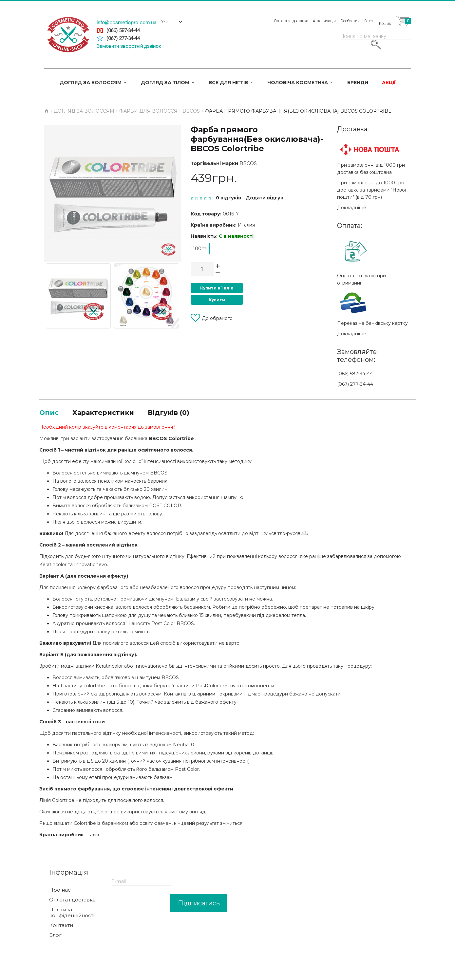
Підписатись (199, 904)
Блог (55, 936)
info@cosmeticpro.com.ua (126, 22)
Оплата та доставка (291, 21)
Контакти (61, 927)
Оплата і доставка (72, 901)
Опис (50, 413)
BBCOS (248, 163)
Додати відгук (264, 197)
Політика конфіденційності (71, 914)
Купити (217, 299)
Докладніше (351, 208)
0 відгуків (228, 197)
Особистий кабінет (356, 21)
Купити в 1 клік (216, 288)
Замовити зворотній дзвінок (129, 46)
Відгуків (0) (185, 413)
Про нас (60, 891)
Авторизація (324, 21)
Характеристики (112, 413)
